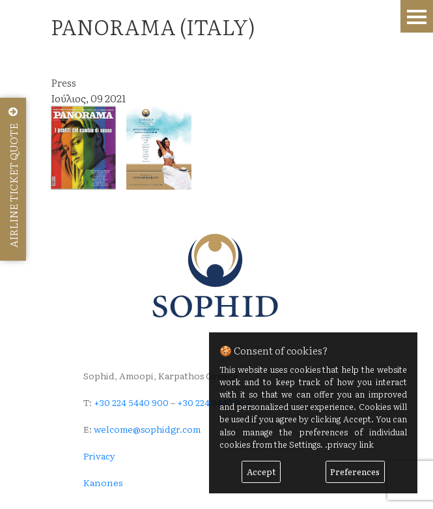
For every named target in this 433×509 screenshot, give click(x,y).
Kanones (102, 482)
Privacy (99, 455)
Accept (261, 471)
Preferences (355, 471)
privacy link (351, 444)
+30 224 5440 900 (131, 402)
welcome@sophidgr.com (147, 428)
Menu (416, 16)
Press (63, 82)
